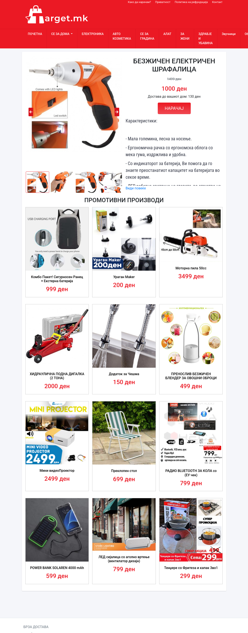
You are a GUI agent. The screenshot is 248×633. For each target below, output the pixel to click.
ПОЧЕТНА (35, 34)
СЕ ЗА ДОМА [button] (60, 34)
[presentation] (31, 112)
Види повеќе (136, 188)
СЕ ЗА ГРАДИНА (147, 36)
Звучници (229, 34)
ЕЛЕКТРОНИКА (93, 34)
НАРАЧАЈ (174, 108)
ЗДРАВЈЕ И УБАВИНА (205, 38)
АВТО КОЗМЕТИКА (122, 36)
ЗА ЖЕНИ (184, 36)
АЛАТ (167, 34)
